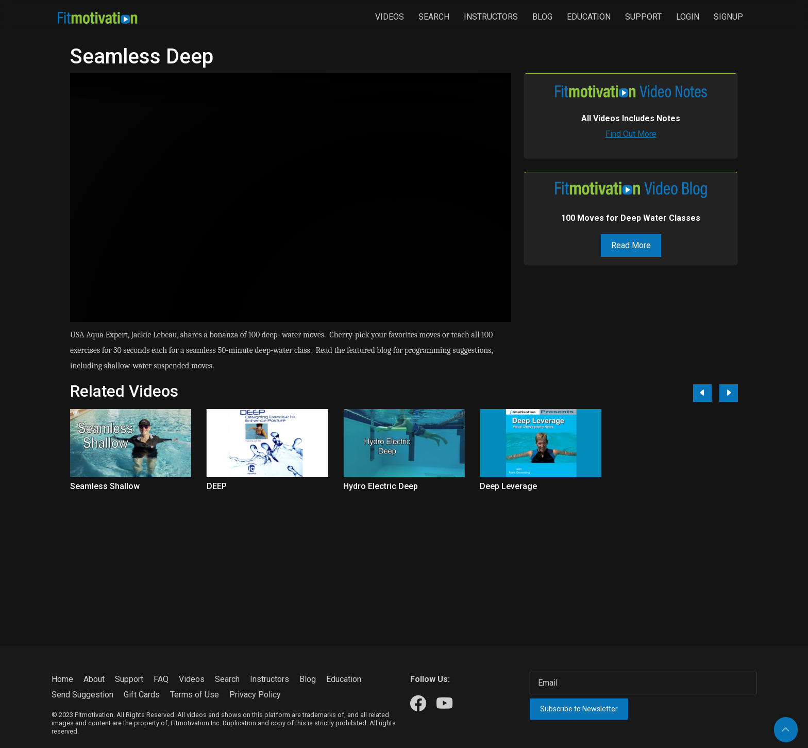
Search (433, 17)
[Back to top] (786, 729)
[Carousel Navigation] (711, 393)
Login (687, 17)
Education (589, 17)
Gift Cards (142, 695)
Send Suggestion (82, 695)
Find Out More (630, 134)
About (94, 679)
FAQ (161, 679)
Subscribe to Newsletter (579, 709)
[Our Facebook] (418, 703)
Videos (389, 17)
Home (62, 679)
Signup (728, 17)
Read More (631, 245)
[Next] (728, 393)
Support (643, 17)
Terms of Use (194, 695)
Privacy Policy (255, 695)
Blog (542, 17)
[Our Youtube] (444, 703)
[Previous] (702, 393)
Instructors (491, 17)
